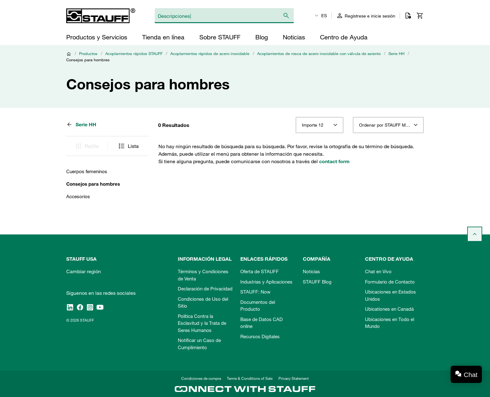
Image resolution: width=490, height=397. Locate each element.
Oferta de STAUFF (259, 271)
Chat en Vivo (378, 271)
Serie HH (396, 53)
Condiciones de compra (201, 378)
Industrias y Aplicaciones (266, 281)
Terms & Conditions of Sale (249, 378)
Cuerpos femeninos (86, 171)
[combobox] (319, 125)
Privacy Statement (293, 378)
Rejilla (87, 146)
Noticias (311, 271)
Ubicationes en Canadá (389, 309)
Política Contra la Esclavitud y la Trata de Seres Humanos (202, 323)
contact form (334, 161)
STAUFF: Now (255, 291)
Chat (471, 374)
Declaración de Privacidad (205, 288)
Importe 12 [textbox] (312, 125)
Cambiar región (83, 271)
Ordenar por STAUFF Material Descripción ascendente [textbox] (388, 125)
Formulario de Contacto (390, 281)
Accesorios (78, 196)
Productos (88, 53)
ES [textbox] (324, 15)
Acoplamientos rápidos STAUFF (133, 53)
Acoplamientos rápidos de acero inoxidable (209, 53)
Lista (128, 146)
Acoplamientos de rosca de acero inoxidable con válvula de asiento (319, 53)
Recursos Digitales (260, 336)
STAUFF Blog (317, 281)
